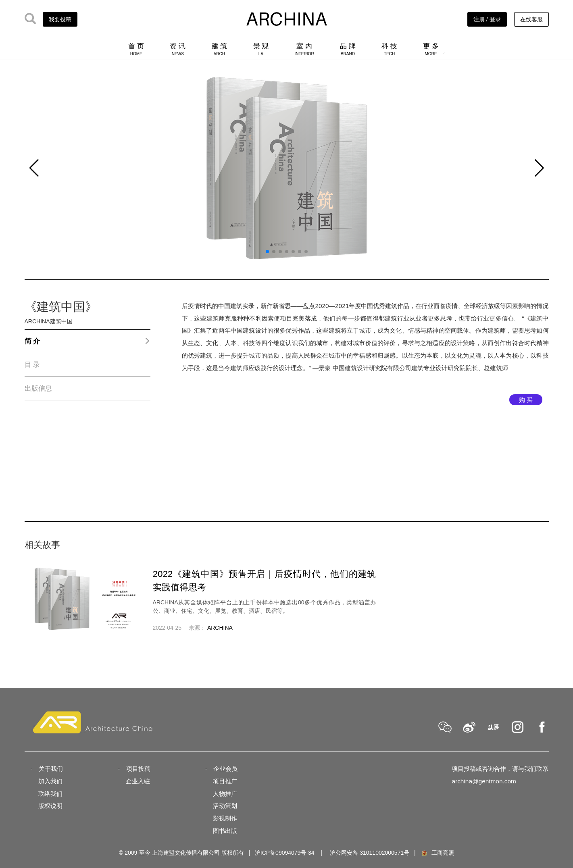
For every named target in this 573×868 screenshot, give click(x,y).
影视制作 (225, 818)
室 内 (304, 49)
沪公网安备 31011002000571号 (369, 852)
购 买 (526, 399)
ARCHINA (220, 627)
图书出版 (225, 830)
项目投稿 (138, 768)
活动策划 (225, 805)
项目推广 (225, 781)
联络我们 (50, 793)
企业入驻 (138, 781)
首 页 (136, 49)
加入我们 (50, 781)
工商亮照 (437, 852)
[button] (34, 168)
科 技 (389, 49)
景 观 (261, 49)
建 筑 (219, 49)
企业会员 (225, 768)
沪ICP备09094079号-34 (285, 852)
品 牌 (348, 49)
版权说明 (50, 805)
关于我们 (51, 768)
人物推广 (225, 793)
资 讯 (177, 49)
